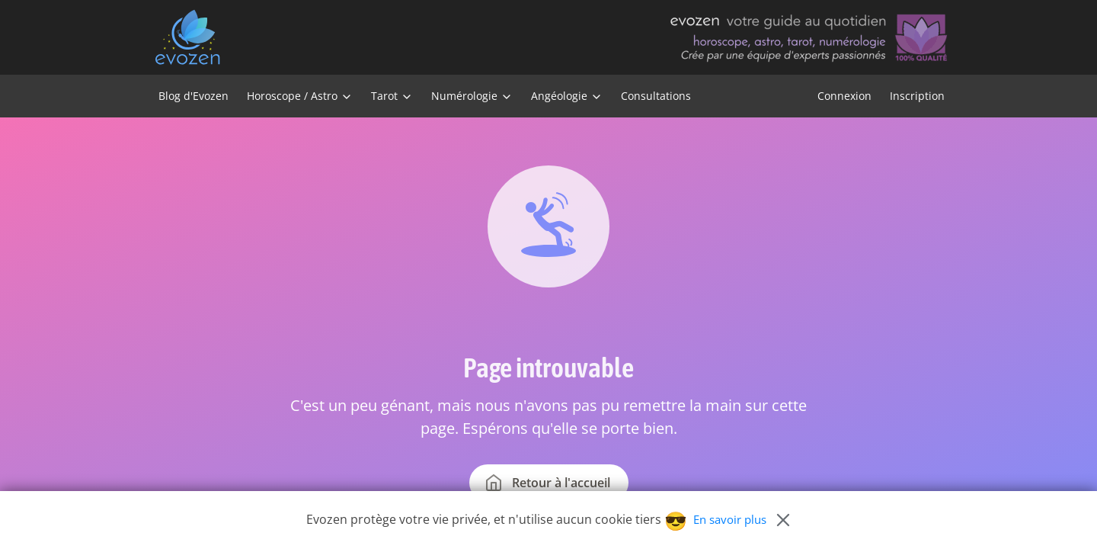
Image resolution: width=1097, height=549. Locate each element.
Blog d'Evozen (193, 95)
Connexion (844, 95)
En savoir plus (729, 519)
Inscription (917, 95)
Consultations (656, 95)
